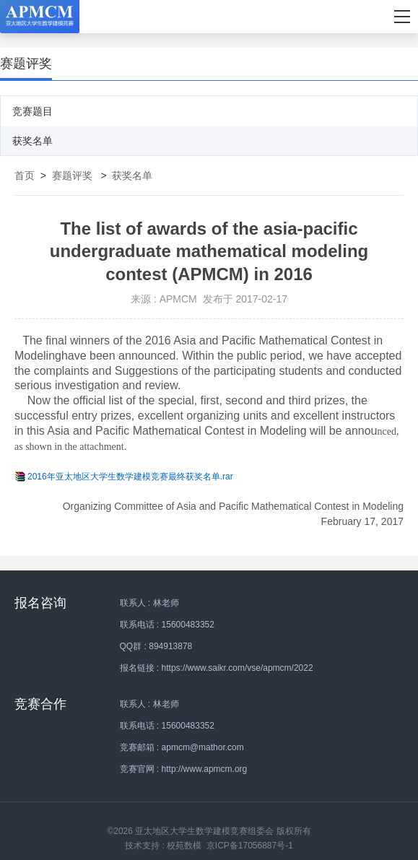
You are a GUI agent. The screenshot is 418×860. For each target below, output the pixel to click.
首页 (24, 175)
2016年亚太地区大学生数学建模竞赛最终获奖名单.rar (130, 477)
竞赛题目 (32, 111)
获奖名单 (32, 141)
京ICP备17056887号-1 (249, 846)
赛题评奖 (72, 175)
